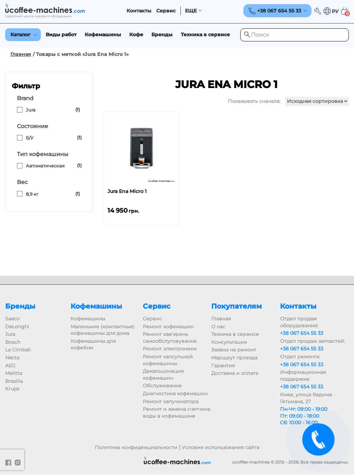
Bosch (12, 342)
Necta (12, 358)
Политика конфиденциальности (136, 447)
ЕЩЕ (191, 10)
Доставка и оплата (234, 373)
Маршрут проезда (234, 358)
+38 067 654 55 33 (301, 333)
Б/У (30, 137)
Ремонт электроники (170, 349)
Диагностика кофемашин (175, 393)
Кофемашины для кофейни (93, 344)
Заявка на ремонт (233, 350)
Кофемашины (103, 34)
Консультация (229, 342)
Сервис (166, 10)
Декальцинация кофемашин (163, 374)
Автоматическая (45, 165)
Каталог (20, 34)
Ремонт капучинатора (170, 401)
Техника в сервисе (205, 34)
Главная (20, 54)
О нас (218, 326)
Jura (31, 110)
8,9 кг (32, 194)
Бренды (162, 34)
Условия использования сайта (220, 447)
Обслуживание (162, 385)
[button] (331, 11)
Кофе (136, 34)
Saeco (12, 319)
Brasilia (14, 381)
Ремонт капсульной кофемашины (168, 360)
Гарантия (223, 365)
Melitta (13, 373)
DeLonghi (17, 326)
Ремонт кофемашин (168, 326)
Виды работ (61, 34)
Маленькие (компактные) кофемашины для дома (103, 330)
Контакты (139, 10)
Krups (12, 389)
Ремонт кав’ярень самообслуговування (169, 337)
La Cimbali (18, 350)
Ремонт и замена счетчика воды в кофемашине (176, 412)
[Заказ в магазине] (317, 101)
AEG (10, 365)
